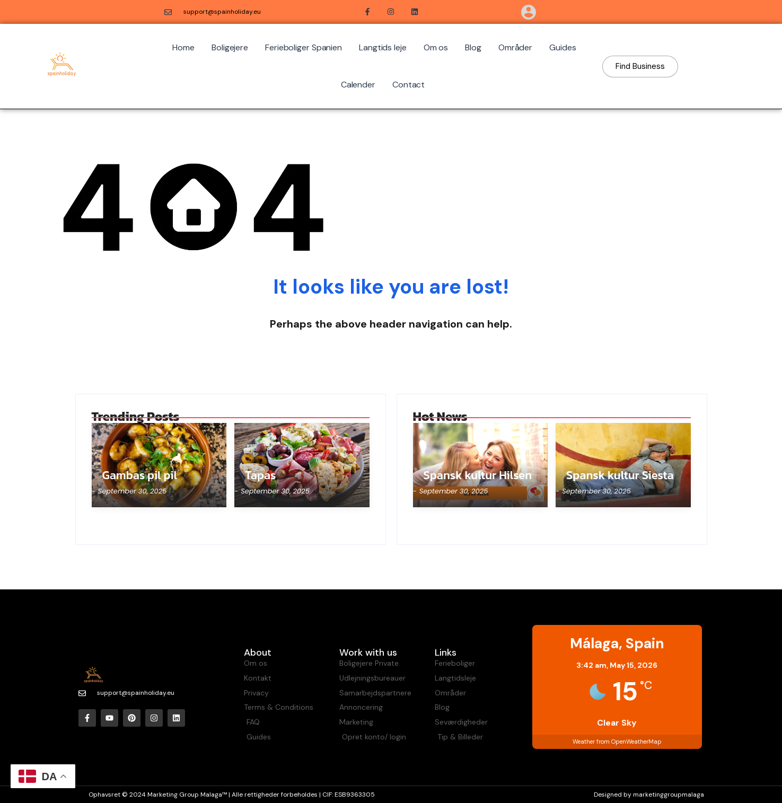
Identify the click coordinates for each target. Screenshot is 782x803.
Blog (473, 47)
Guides (562, 47)
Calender (358, 84)
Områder (515, 47)
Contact (408, 84)
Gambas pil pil (140, 475)
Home (183, 47)
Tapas (260, 475)
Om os (436, 47)
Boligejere (230, 47)
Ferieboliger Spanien (303, 47)
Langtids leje (383, 47)
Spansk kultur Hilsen (478, 475)
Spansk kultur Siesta (620, 475)
